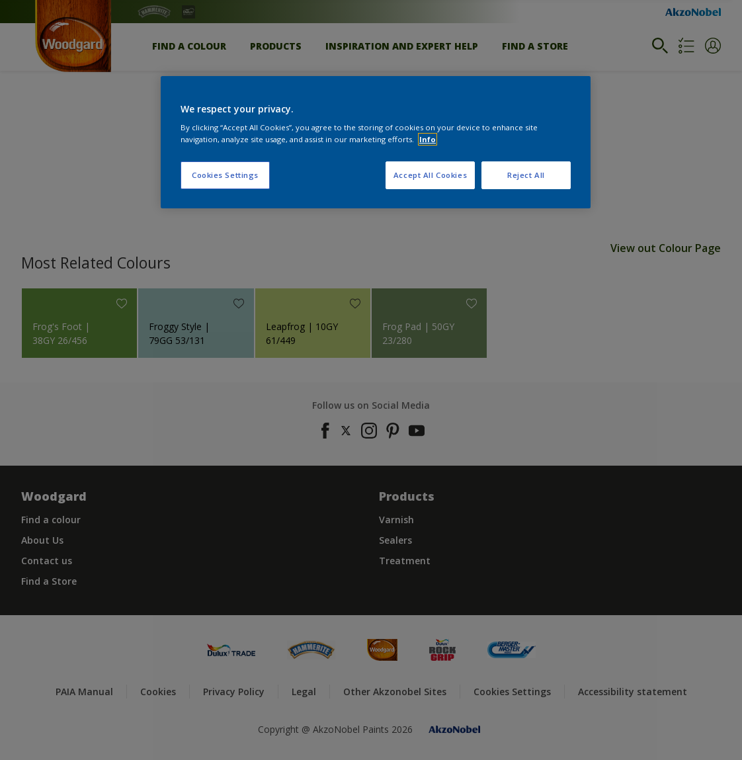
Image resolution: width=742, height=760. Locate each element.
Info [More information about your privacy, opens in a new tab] (427, 139)
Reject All (526, 175)
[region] (376, 142)
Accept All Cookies (430, 175)
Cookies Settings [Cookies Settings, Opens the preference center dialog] (225, 175)
